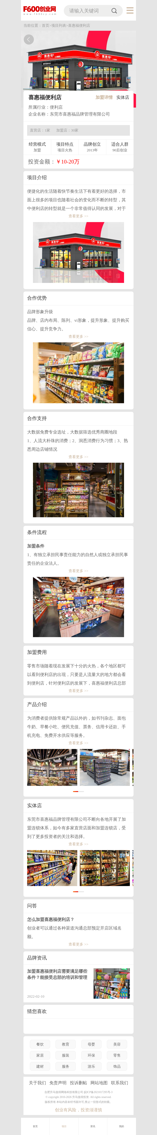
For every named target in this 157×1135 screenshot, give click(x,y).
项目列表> (59, 26)
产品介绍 (37, 704)
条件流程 (37, 532)
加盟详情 (104, 97)
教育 (65, 1044)
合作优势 (37, 298)
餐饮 (40, 1044)
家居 (40, 1055)
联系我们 (119, 1082)
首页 (35, 1126)
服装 (65, 1055)
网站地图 (99, 1082)
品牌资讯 (37, 958)
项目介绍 (37, 177)
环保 (91, 1055)
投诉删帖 (78, 1082)
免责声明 (58, 1082)
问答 (32, 905)
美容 (117, 1044)
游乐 (91, 1066)
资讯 (92, 1126)
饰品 (117, 1066)
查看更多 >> (78, 216)
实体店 (122, 97)
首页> (46, 26)
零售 (117, 1055)
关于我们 (37, 1082)
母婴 (91, 1044)
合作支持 (37, 418)
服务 (65, 1066)
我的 (121, 1126)
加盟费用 (37, 652)
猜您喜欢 (37, 1011)
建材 (40, 1066)
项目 (64, 1126)
